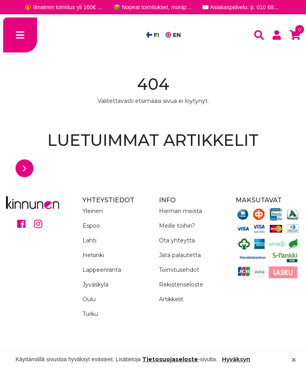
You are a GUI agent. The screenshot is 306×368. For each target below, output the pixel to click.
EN (173, 35)
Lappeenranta (101, 269)
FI (152, 35)
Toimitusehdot (179, 269)
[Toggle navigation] (20, 34)
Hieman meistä (180, 211)
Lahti (89, 240)
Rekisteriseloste (181, 284)
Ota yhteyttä (177, 240)
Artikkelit (171, 299)
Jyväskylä (95, 284)
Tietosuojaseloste (170, 359)
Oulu (89, 299)
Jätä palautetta (180, 255)
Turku (90, 314)
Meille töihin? (177, 225)
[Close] (293, 360)
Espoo (91, 225)
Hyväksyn (236, 359)
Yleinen (92, 211)
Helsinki (93, 255)
